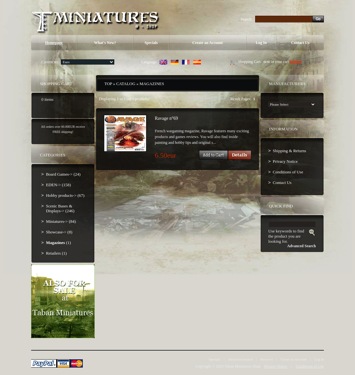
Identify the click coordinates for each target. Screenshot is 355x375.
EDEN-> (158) (58, 184)
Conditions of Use (288, 172)
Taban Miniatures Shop (243, 366)
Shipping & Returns (289, 150)
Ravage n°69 (166, 118)
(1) (58, 242)
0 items (295, 61)
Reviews (267, 359)
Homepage (54, 42)
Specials (151, 42)
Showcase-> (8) (59, 232)
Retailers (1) (56, 253)
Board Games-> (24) (63, 174)
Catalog (125, 83)
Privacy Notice (285, 161)
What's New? (105, 42)
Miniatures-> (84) (61, 221)
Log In (261, 42)
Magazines (152, 83)
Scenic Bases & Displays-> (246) (60, 208)
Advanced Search (240, 359)
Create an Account (207, 42)
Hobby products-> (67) (65, 195)
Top (108, 83)
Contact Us (300, 42)
